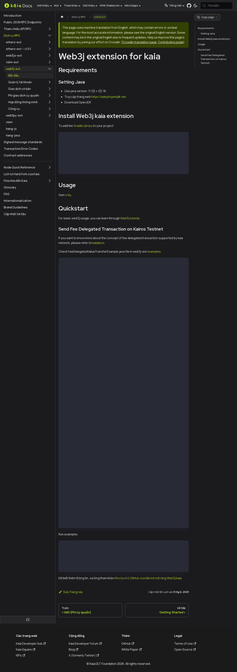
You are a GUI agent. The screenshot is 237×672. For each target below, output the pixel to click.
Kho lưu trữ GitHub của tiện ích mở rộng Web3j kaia (148, 578)
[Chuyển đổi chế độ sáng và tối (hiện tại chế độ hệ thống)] (195, 6)
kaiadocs (98, 243)
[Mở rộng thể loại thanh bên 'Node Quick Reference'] (50, 167)
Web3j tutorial (129, 218)
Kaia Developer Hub (31, 643)
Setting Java (208, 33)
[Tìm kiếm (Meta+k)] (217, 5)
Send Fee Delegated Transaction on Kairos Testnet (213, 59)
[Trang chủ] (62, 17)
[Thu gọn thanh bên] (28, 619)
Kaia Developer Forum (85, 643)
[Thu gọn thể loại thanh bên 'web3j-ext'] (50, 69)
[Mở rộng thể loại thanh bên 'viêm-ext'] (50, 62)
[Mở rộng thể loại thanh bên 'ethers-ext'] (50, 42)
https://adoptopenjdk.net (108, 97)
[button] (30, 82)
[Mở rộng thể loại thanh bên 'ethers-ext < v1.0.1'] (50, 49)
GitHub (127, 643)
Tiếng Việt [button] (173, 5)
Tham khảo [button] (71, 5)
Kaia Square (25, 649)
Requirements (206, 28)
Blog (73, 649)
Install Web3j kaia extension (214, 38)
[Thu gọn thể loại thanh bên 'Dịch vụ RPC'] (50, 35)
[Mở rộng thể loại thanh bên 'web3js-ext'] (50, 55)
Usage (201, 44)
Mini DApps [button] (131, 5)
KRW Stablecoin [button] (110, 5)
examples (154, 251)
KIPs (20, 655)
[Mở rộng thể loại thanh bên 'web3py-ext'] (50, 115)
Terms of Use (185, 643)
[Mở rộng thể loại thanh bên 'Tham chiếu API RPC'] (50, 29)
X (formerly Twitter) (84, 655)
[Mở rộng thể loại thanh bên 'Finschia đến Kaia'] (50, 181)
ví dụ (68, 195)
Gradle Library (83, 126)
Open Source (185, 649)
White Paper (131, 649)
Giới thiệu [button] (43, 5)
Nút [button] (56, 5)
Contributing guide (170, 42)
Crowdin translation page (139, 42)
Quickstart (204, 49)
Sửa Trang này (71, 592)
